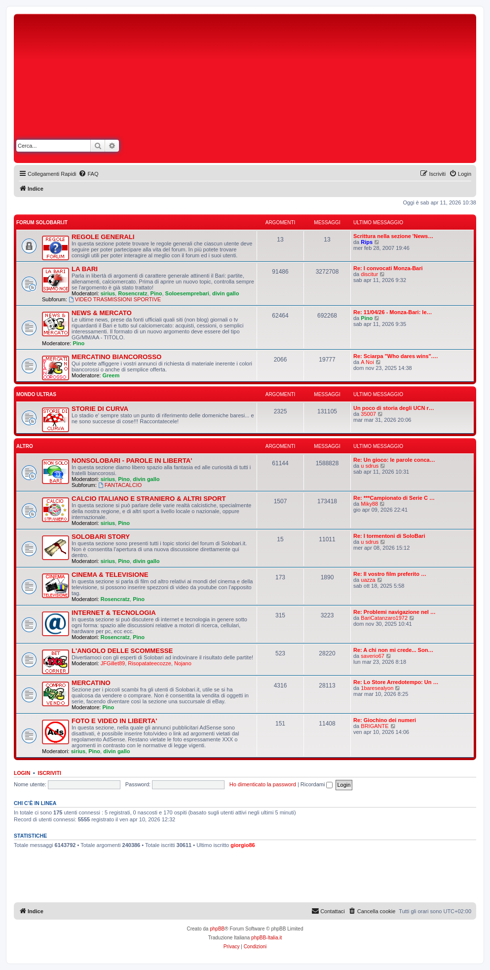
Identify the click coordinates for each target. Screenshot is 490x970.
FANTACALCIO (120, 485)
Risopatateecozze (149, 663)
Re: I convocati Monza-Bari (388, 268)
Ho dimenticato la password (262, 784)
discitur (369, 274)
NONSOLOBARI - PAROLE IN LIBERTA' (132, 460)
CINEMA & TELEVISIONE (110, 574)
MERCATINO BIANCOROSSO (116, 357)
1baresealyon (377, 688)
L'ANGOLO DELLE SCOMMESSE (122, 650)
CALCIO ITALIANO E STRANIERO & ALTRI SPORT (149, 498)
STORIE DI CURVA (100, 408)
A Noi (367, 362)
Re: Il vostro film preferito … (389, 574)
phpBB (217, 928)
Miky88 (369, 504)
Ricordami (317, 784)
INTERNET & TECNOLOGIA (114, 612)
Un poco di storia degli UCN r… (393, 408)
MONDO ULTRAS (36, 394)
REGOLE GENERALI (103, 237)
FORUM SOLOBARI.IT (42, 222)
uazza (368, 580)
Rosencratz (132, 293)
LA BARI (85, 269)
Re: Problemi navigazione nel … (394, 612)
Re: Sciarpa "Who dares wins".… (395, 356)
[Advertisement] (333, 90)
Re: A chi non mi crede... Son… (393, 650)
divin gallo (225, 293)
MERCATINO (91, 683)
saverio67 (372, 656)
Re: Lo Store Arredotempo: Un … (396, 682)
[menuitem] (88, 174)
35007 (368, 414)
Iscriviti (49, 773)
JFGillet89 (113, 663)
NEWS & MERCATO (102, 313)
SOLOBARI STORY (101, 536)
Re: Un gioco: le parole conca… (394, 460)
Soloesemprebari (187, 293)
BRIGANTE (374, 726)
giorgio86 (242, 845)
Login (22, 773)
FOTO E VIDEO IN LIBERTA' (114, 721)
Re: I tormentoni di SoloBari (389, 536)
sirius (108, 293)
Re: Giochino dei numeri (384, 720)
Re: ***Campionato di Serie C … (394, 498)
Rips (367, 242)
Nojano (182, 663)
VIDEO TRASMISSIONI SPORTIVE (115, 299)
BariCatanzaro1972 (384, 618)
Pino (156, 293)
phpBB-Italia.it (266, 937)
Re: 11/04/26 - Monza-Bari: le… (392, 312)
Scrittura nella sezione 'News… (393, 236)
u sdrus (369, 466)
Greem (110, 375)
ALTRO (24, 446)
